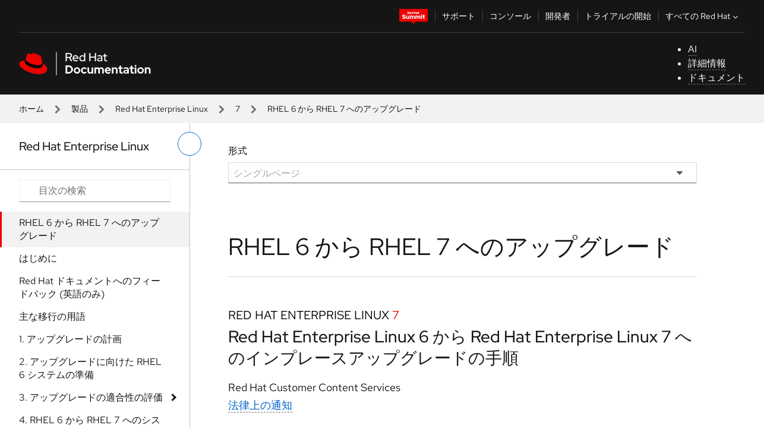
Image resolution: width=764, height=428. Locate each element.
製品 (79, 108)
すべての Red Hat (703, 16)
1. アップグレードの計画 (70, 339)
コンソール (510, 16)
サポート (458, 16)
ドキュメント (716, 77)
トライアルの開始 (618, 16)
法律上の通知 (260, 405)
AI (692, 49)
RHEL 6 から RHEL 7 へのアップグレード (89, 229)
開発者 (557, 16)
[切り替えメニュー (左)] (189, 144)
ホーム (31, 108)
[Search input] (95, 191)
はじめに (38, 258)
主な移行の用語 (52, 316)
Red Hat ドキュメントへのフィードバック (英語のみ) (89, 287)
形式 (237, 150)
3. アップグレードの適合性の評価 (91, 397)
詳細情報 (707, 63)
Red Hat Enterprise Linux (161, 108)
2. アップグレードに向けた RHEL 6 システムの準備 (90, 368)
